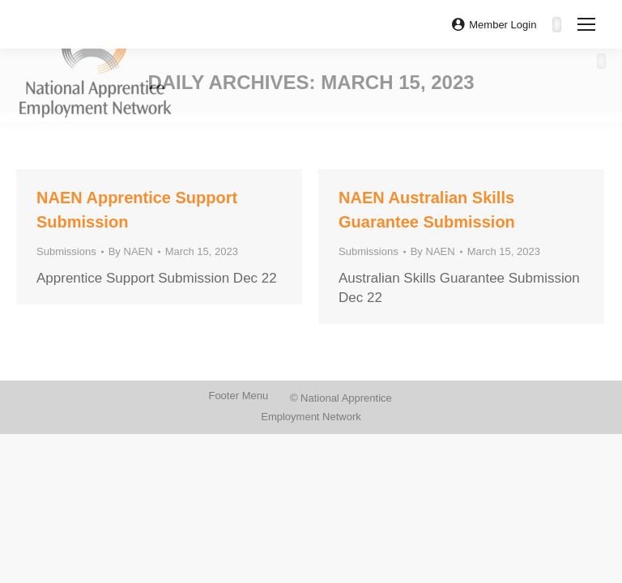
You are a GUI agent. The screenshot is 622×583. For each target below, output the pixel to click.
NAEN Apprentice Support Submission (136, 210)
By (131, 251)
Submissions (66, 251)
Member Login (494, 25)
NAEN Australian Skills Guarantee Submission (427, 210)
